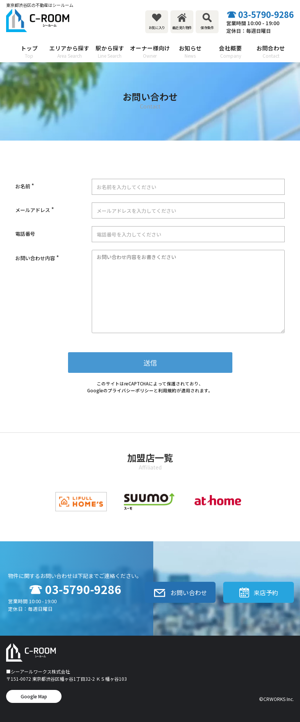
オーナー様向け (150, 52)
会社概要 (231, 52)
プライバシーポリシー (131, 390)
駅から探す (109, 52)
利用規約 (167, 390)
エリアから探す (69, 52)
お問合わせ (271, 52)
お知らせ (190, 52)
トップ (29, 52)
